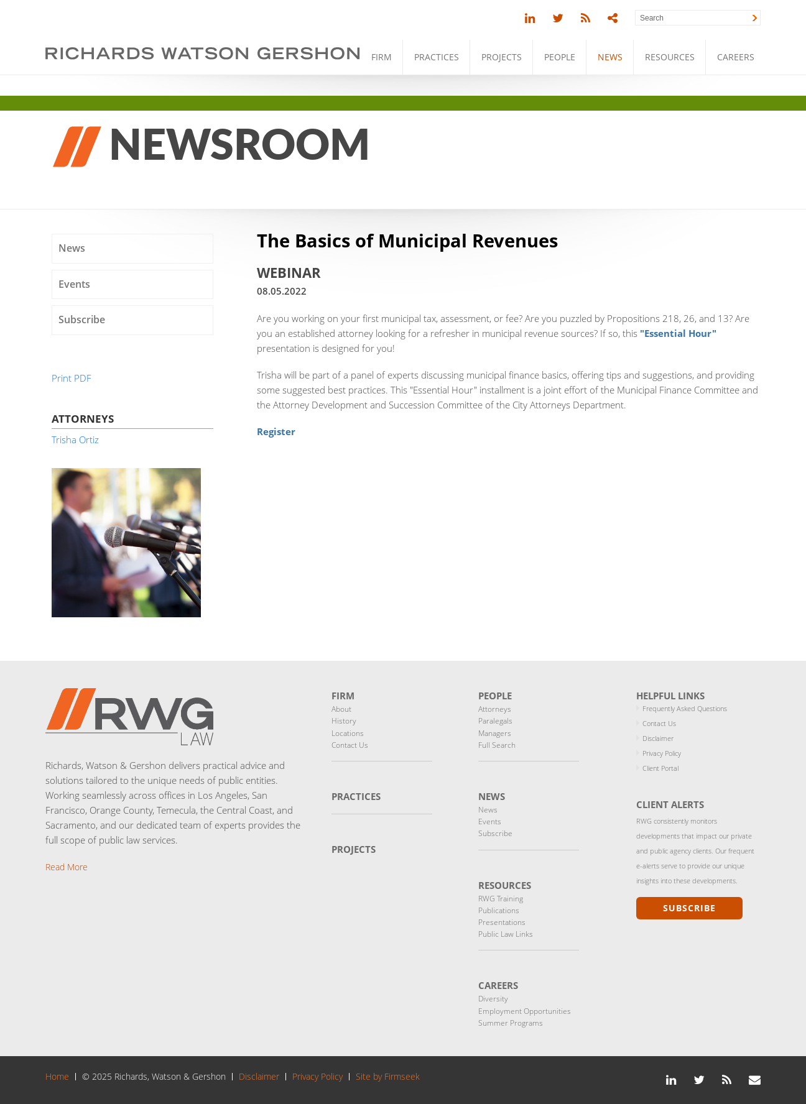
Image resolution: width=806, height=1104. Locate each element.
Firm (381, 57)
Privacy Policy (661, 753)
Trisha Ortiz (75, 439)
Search (652, 18)
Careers (735, 57)
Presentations (502, 922)
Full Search (497, 745)
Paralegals (495, 720)
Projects (501, 57)
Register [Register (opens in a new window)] (276, 431)
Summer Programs (510, 1023)
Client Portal (660, 768)
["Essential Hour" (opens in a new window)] (678, 333)
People (559, 57)
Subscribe (81, 319)
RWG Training (500, 898)
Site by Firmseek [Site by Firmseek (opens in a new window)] (388, 1076)
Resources (670, 57)
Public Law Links (505, 934)
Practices (436, 57)
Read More (66, 867)
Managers (494, 733)
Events (74, 284)
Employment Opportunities (524, 1011)
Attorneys (494, 709)
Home (57, 1076)
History (343, 720)
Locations (347, 733)
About (341, 709)
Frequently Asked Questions (684, 708)
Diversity (493, 998)
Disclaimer (658, 738)
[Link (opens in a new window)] (530, 18)
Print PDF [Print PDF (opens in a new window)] (71, 378)
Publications (498, 910)
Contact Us (349, 745)
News (610, 57)
